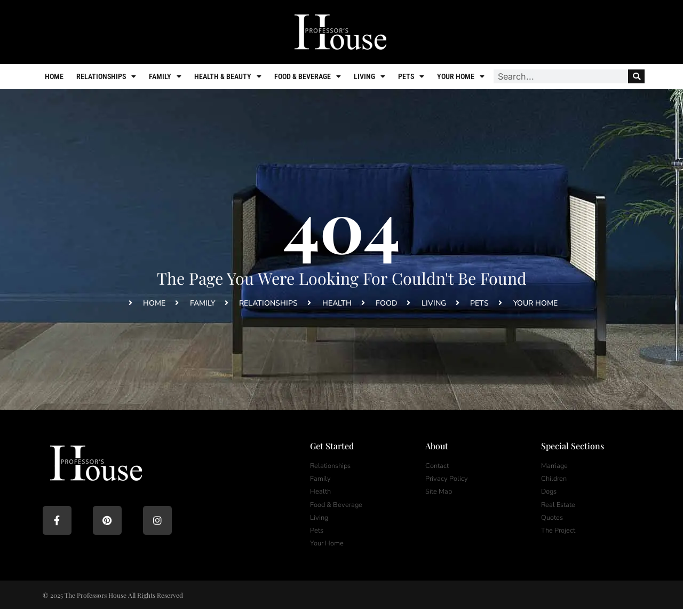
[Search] (636, 76)
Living (369, 76)
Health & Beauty (227, 76)
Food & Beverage (307, 76)
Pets (411, 76)
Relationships (106, 76)
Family (165, 76)
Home (54, 76)
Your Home (461, 76)
